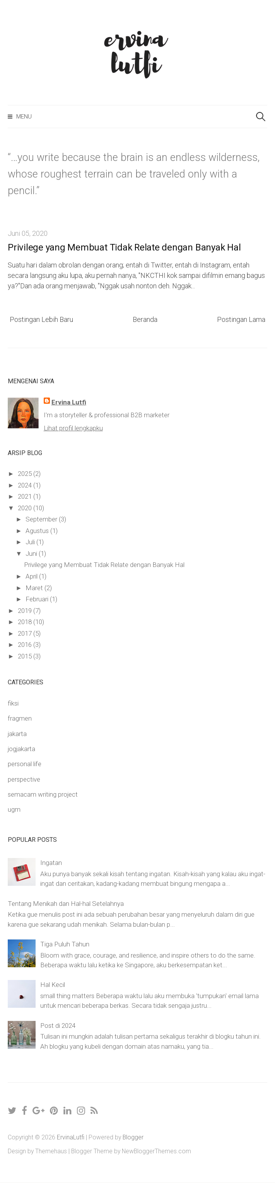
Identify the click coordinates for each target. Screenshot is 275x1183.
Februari (38, 599)
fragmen (20, 718)
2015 (25, 656)
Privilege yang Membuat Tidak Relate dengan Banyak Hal (124, 247)
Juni (32, 553)
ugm (14, 809)
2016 (25, 644)
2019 (25, 610)
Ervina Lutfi (68, 402)
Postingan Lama (241, 319)
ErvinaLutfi (70, 1137)
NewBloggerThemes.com (156, 1151)
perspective (24, 779)
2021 (25, 496)
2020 (25, 508)
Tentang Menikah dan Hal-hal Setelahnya (66, 903)
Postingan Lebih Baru (41, 319)
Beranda (145, 319)
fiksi (13, 703)
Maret (35, 588)
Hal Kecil (52, 984)
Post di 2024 (57, 1025)
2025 (25, 473)
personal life (24, 764)
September (42, 519)
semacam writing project (43, 794)
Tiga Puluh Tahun (64, 944)
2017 (25, 633)
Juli (31, 542)
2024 (25, 485)
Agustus (38, 531)
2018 (25, 622)
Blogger (133, 1137)
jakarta (17, 734)
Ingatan (51, 863)
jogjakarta (21, 749)
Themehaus (51, 1151)
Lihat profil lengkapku (73, 428)
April (32, 576)
